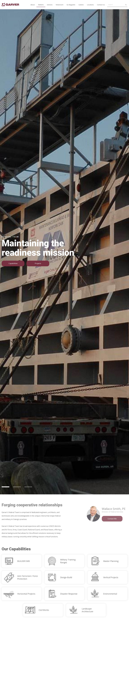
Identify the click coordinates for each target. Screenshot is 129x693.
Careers (81, 5)
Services (49, 5)
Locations (90, 5)
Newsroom (59, 5)
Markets (41, 5)
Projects (38, 263)
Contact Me (112, 519)
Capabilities (13, 263)
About (33, 5)
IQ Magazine (71, 5)
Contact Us (101, 5)
